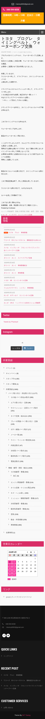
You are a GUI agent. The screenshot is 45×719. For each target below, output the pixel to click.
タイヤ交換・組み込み (19, 416)
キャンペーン (11, 373)
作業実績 (22, 211)
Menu (3, 32)
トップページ (8, 656)
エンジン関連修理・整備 (9, 211)
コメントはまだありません (22, 52)
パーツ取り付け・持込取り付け (20, 393)
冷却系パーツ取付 (17, 451)
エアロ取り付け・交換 (19, 403)
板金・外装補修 (17, 519)
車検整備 (14, 525)
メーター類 (15, 435)
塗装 (12, 514)
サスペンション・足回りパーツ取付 (24, 408)
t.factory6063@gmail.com (24, 4)
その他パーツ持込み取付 (20, 397)
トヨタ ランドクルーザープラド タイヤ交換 (26, 217)
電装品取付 (15, 461)
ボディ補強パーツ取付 (19, 429)
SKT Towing (26, 715)
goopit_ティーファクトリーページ (19, 597)
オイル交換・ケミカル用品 (21, 488)
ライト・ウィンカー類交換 (21, 440)
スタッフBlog (11, 379)
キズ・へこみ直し (17, 493)
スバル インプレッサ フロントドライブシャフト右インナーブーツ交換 (23, 687)
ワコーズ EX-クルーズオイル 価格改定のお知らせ (22, 680)
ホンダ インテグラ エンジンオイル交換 (17, 215)
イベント (9, 368)
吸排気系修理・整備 (18, 509)
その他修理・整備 (17, 472)
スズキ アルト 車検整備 (13, 675)
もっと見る (16, 348)
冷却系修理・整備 (17, 504)
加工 (15, 476)
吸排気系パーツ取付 (18, 456)
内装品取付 (15, 445)
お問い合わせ (8, 707)
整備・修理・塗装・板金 (34, 211)
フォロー (28, 348)
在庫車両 (9, 533)
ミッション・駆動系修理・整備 (22, 498)
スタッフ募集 (11, 384)
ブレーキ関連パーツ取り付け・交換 (24, 421)
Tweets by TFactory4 (11, 322)
